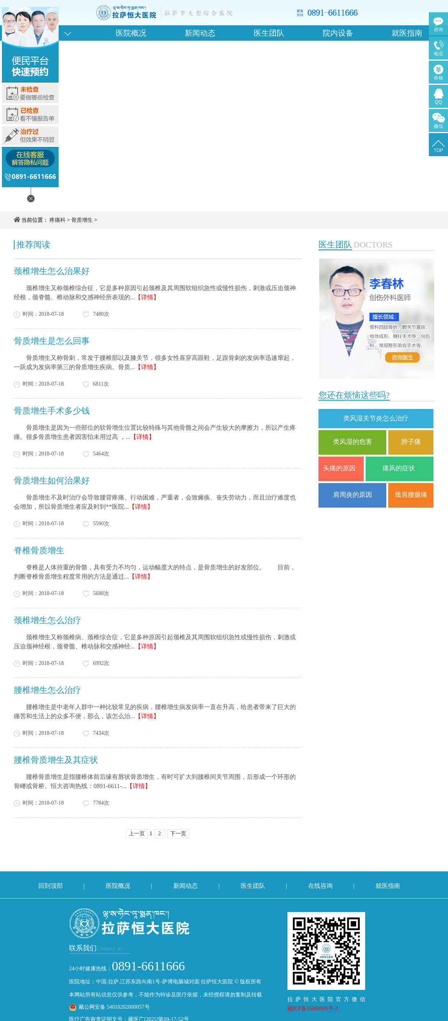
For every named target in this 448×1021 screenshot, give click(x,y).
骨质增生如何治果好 (52, 480)
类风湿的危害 (352, 441)
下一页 (178, 833)
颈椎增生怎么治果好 (52, 271)
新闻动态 (200, 33)
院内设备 (338, 33)
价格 (438, 78)
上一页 (137, 833)
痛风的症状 (399, 468)
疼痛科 (57, 220)
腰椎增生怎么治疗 (47, 690)
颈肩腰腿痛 (411, 494)
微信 (438, 126)
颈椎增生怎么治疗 (47, 620)
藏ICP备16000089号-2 (312, 1008)
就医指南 (407, 33)
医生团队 (269, 33)
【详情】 (147, 297)
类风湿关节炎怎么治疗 (376, 418)
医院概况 (131, 33)
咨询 (438, 29)
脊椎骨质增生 (39, 550)
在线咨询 (320, 885)
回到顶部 (50, 885)
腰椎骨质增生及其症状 (56, 760)
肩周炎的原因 (352, 494)
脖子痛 (411, 441)
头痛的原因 (341, 468)
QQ (438, 102)
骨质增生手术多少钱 (52, 411)
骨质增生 (82, 220)
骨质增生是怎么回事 (52, 341)
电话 (438, 53)
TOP (438, 150)
